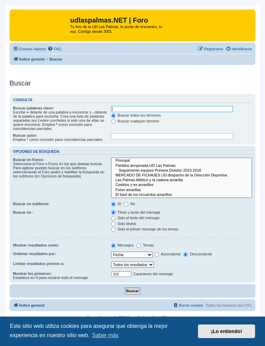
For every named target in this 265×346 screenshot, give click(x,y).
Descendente (197, 254)
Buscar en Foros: (28, 160)
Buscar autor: (25, 135)
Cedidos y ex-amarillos (181, 185)
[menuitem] (54, 49)
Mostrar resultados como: (36, 245)
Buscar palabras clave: (33, 108)
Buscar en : (23, 212)
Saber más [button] (105, 335)
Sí (116, 204)
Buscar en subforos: (31, 204)
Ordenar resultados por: (34, 254)
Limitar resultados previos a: (38, 264)
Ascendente (168, 254)
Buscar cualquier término (135, 121)
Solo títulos (123, 224)
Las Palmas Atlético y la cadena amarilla (181, 180)
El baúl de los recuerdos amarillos (181, 194)
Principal (181, 160)
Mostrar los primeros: (32, 273)
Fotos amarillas (181, 190)
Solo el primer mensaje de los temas (144, 229)
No (129, 204)
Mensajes (122, 245)
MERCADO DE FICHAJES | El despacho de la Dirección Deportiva (181, 175)
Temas (145, 245)
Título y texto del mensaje (135, 212)
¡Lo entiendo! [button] (226, 331)
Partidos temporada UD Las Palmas (181, 165)
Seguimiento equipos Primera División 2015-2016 (181, 170)
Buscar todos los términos (136, 115)
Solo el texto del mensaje (135, 218)
